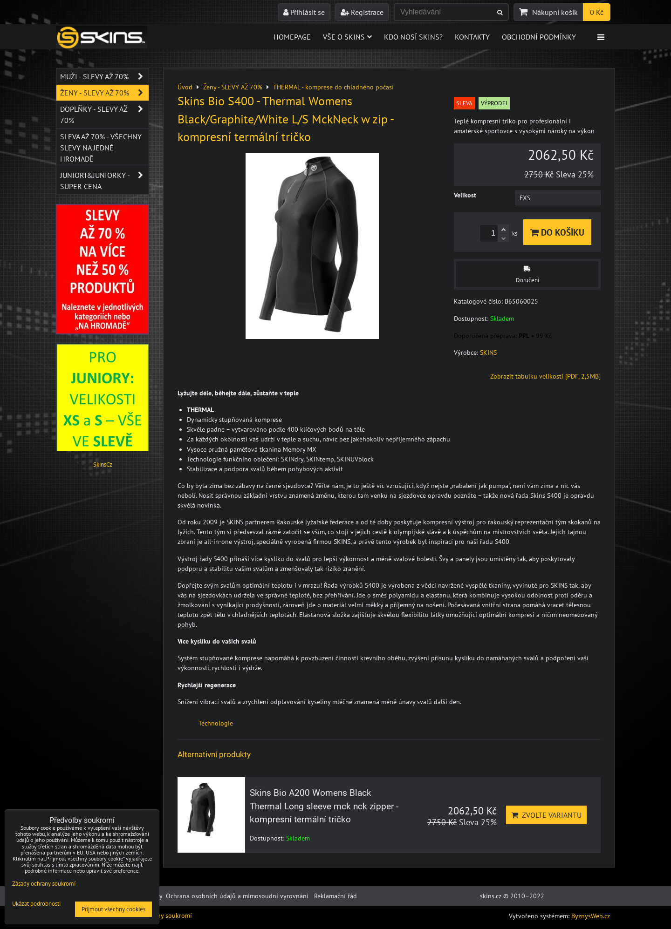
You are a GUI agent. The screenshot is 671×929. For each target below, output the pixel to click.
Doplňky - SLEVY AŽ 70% (104, 114)
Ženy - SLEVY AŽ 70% (104, 93)
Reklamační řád (335, 896)
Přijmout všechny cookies (113, 909)
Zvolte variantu (546, 815)
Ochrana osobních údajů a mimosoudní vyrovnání (237, 896)
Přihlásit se (304, 12)
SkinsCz (102, 464)
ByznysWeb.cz (590, 916)
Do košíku (557, 232)
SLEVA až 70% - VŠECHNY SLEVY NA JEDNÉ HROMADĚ (101, 147)
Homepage (292, 36)
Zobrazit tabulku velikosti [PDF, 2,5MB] (545, 376)
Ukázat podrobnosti (36, 904)
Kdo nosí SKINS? (413, 36)
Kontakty (472, 36)
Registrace (362, 12)
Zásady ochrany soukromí (43, 884)
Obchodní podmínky (539, 36)
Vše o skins (347, 36)
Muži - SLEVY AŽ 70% (104, 76)
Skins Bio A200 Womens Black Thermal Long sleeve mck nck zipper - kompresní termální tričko (324, 806)
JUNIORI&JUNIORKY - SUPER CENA (104, 180)
